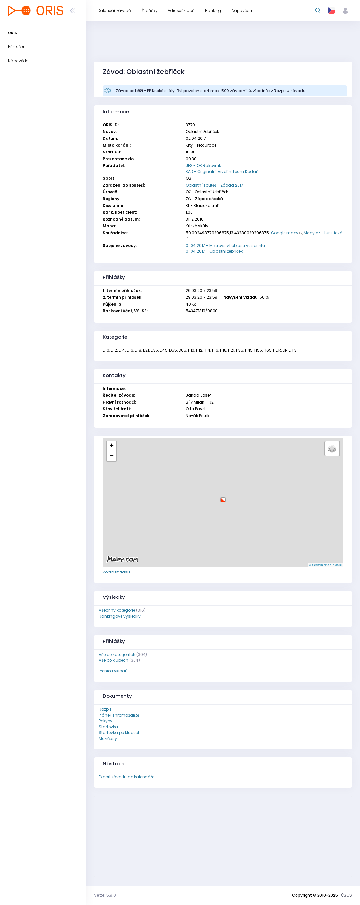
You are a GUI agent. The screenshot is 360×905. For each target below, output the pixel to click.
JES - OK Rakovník (203, 165)
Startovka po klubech (120, 732)
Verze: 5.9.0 (105, 895)
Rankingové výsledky (120, 616)
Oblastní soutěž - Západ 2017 (214, 185)
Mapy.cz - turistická (323, 232)
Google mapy (284, 232)
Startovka (108, 727)
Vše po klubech (113, 660)
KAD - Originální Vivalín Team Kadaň (222, 171)
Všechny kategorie (117, 610)
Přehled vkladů (113, 671)
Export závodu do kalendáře (126, 776)
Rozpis (105, 709)
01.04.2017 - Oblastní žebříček (214, 251)
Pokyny (105, 721)
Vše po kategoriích (117, 654)
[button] (222, 497)
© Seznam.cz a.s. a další (325, 565)
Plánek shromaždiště (119, 715)
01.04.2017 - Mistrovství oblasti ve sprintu (225, 245)
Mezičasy (108, 738)
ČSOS (346, 895)
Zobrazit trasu (116, 572)
